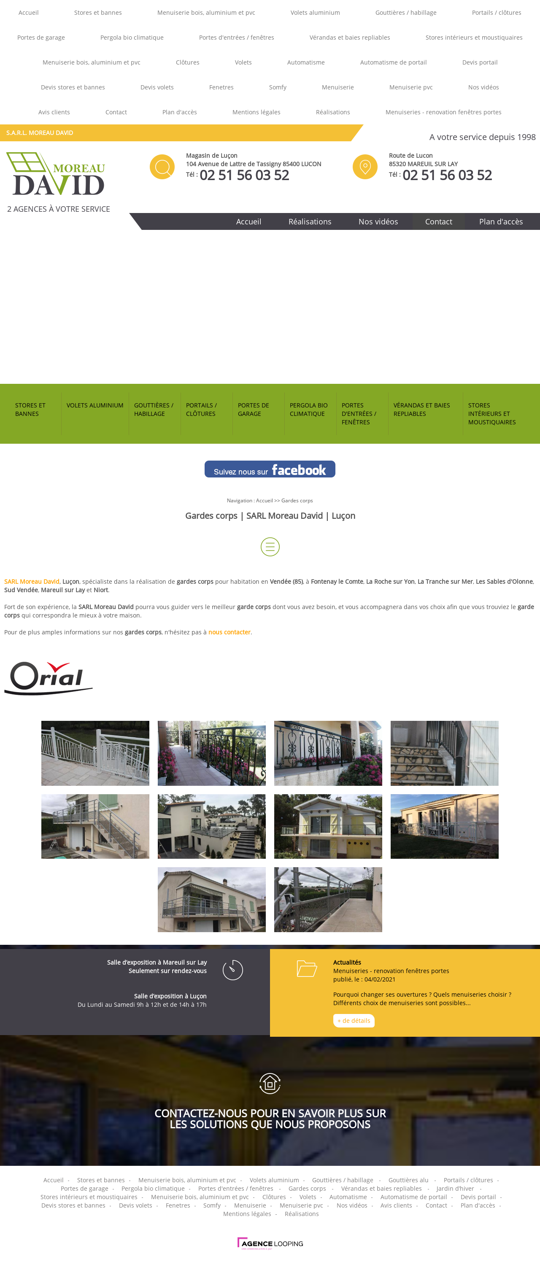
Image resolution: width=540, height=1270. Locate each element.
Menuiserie (338, 87)
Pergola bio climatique (132, 37)
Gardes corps (297, 500)
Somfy (277, 87)
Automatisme (306, 62)
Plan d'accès (179, 112)
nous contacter (229, 632)
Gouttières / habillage (406, 12)
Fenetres (221, 87)
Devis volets (157, 87)
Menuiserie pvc (411, 87)
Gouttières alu (409, 1180)
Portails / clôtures (496, 12)
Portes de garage (41, 37)
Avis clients (54, 112)
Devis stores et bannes (73, 87)
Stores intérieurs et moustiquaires (474, 37)
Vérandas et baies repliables (350, 37)
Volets (243, 62)
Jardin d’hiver (455, 1188)
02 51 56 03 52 (244, 175)
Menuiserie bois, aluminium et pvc (206, 12)
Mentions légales (256, 112)
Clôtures (188, 62)
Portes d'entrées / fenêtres (236, 37)
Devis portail (480, 62)
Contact (116, 112)
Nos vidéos (483, 87)
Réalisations (333, 112)
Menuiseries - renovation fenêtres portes (444, 112)
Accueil (29, 12)
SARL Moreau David (31, 581)
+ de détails (354, 1021)
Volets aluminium (315, 12)
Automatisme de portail (393, 62)
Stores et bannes (98, 12)
